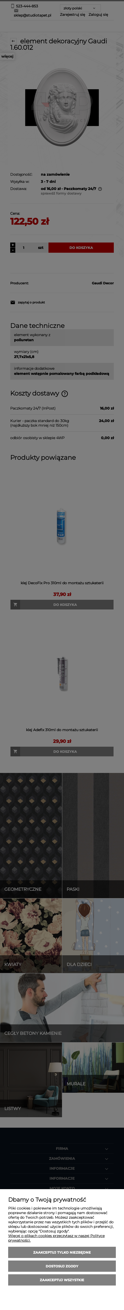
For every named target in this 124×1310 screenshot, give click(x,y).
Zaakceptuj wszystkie (62, 1280)
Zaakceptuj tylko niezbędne (62, 1252)
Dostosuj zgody (62, 1266)
